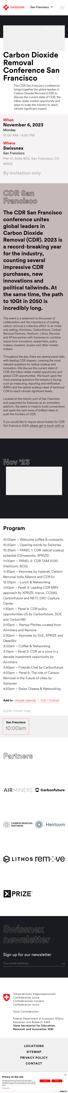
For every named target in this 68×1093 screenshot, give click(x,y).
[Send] (63, 963)
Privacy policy (6, 1088)
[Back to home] (14, 8)
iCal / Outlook (50, 700)
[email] (34, 963)
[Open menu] (62, 7)
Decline (57, 1081)
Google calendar (25, 700)
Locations (34, 1046)
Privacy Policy (34, 1058)
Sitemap (34, 1052)
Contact (34, 1063)
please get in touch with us (47, 425)
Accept (45, 1081)
